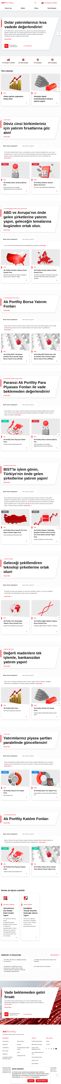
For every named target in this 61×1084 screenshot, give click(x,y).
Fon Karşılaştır (38, 60)
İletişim (47, 1041)
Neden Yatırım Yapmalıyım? (10, 146)
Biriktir (23, 8)
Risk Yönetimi (5, 1050)
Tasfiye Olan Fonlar (21, 1055)
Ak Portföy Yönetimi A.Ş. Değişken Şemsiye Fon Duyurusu (15, 960)
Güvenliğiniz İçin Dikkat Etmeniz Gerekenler (7, 1058)
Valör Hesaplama (52, 60)
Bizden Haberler (20, 1041)
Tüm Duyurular (55, 955)
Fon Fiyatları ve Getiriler (8, 60)
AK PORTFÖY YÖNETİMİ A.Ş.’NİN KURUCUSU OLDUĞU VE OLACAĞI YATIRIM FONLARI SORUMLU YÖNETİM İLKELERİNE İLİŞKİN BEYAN (14, 969)
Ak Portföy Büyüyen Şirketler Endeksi (23, 1048)
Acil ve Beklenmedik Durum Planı (37, 1053)
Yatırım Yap (8, 8)
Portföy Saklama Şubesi (37, 1041)
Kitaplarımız (5, 1054)
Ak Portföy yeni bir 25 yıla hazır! (42, 966)
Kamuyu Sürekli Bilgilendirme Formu (36, 1048)
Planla (36, 8)
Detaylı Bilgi (8, 39)
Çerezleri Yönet (35, 1060)
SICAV (18, 1052)
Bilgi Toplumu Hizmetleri (37, 1044)
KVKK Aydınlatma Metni (37, 1057)
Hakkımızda (5, 1044)
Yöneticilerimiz (6, 1047)
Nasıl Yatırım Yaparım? (28, 146)
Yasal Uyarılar (5, 1041)
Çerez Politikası (35, 1063)
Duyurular (19, 1044)
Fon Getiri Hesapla (23, 60)
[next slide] (58, 33)
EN (49, 1044)
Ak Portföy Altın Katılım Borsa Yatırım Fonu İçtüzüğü (45, 960)
